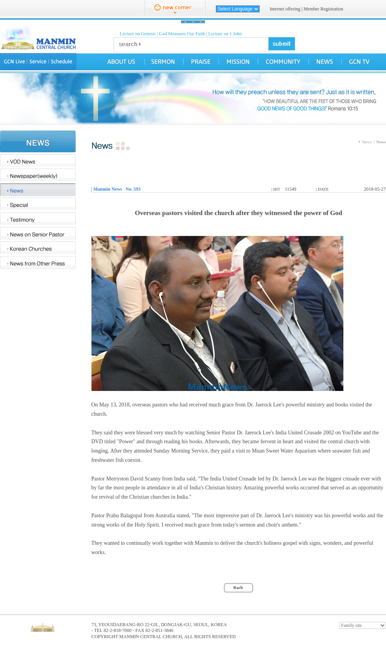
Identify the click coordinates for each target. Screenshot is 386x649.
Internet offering (285, 9)
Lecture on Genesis (138, 33)
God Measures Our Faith (182, 33)
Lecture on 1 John (225, 33)
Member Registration (323, 9)
